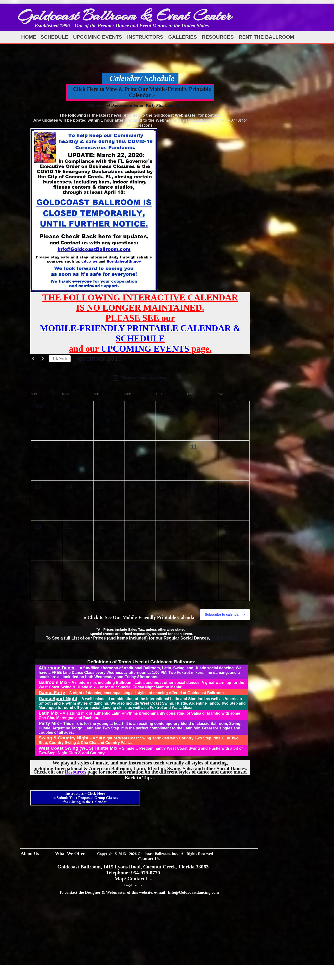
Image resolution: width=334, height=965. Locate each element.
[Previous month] (33, 358)
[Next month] (42, 358)
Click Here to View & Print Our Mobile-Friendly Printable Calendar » (142, 92)
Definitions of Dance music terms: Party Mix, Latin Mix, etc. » (140, 105)
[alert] (140, 377)
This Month (60, 358)
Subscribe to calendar (222, 614)
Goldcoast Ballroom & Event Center (125, 15)
